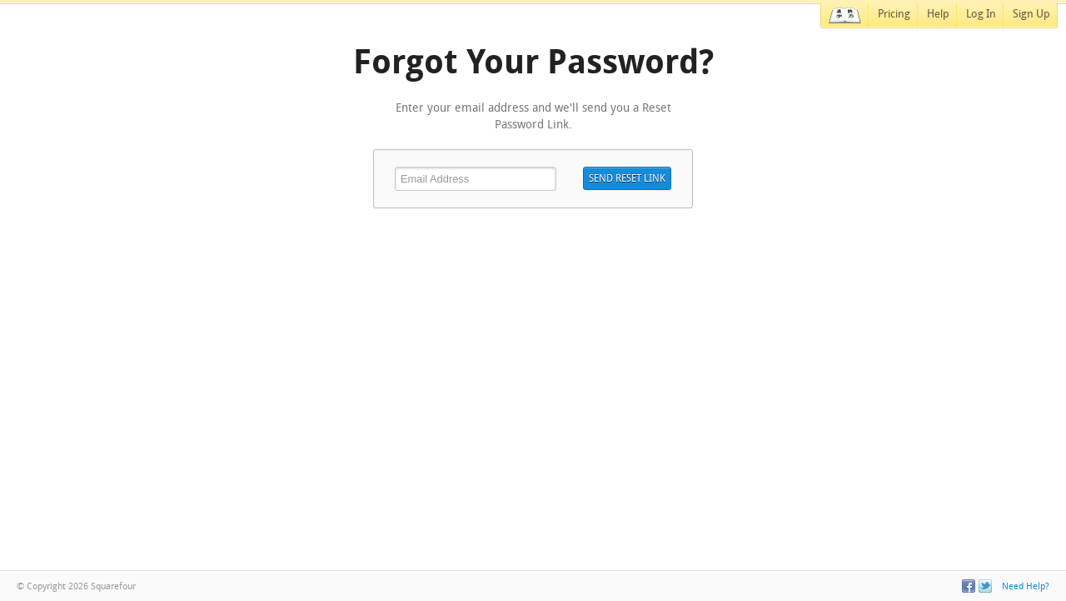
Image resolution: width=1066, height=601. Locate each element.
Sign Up (1031, 14)
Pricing (894, 14)
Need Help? (1025, 586)
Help (938, 14)
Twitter (985, 586)
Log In (981, 14)
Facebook (968, 586)
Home (844, 15)
